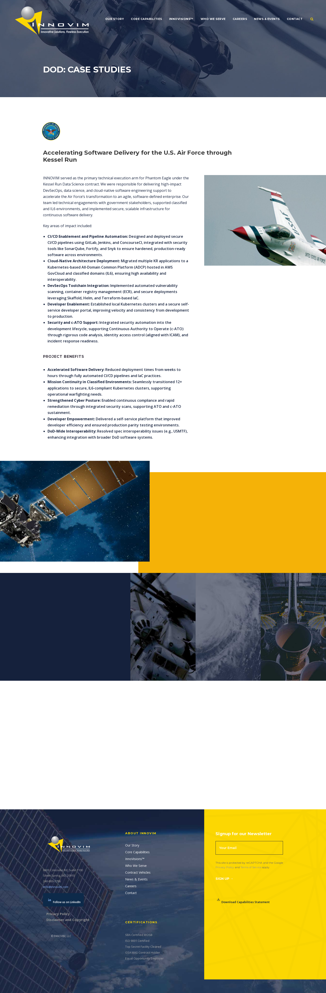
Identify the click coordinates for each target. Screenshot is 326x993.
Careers (240, 19)
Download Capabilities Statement (243, 901)
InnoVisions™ (181, 19)
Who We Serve (213, 19)
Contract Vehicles (138, 872)
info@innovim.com (55, 887)
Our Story (114, 19)
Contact (295, 19)
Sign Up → (224, 879)
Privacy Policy (225, 867)
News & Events (267, 19)
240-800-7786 (52, 881)
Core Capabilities (146, 19)
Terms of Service (250, 867)
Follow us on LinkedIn (64, 901)
